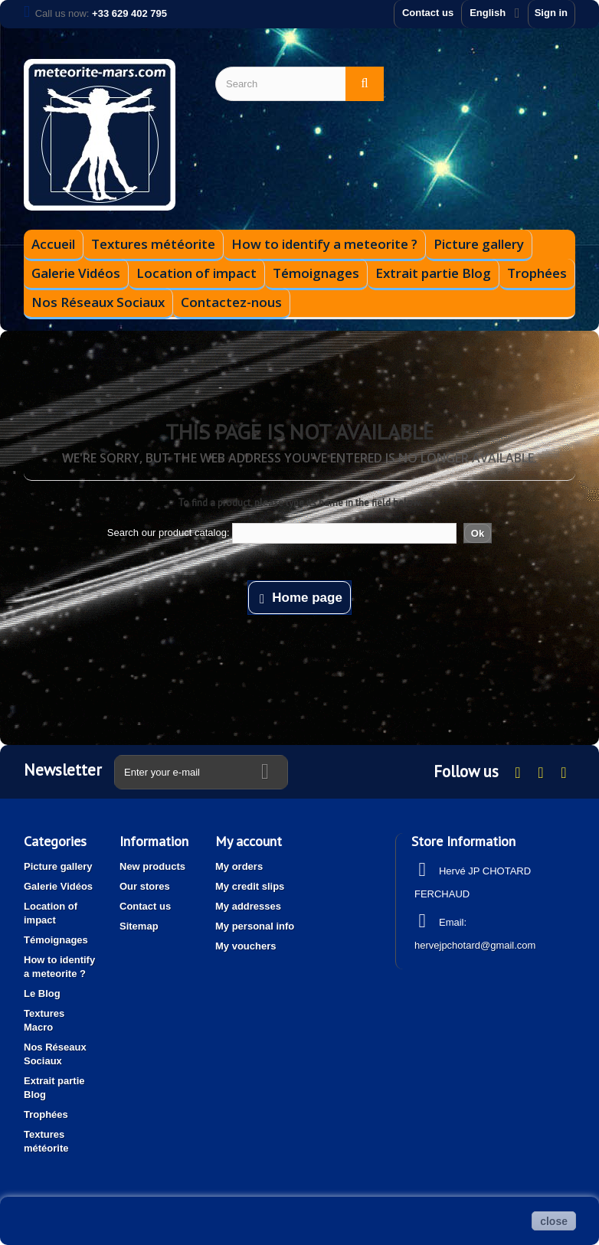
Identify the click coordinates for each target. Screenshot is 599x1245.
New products (152, 866)
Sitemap (139, 926)
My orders (239, 866)
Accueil (53, 244)
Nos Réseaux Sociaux (98, 302)
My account (248, 841)
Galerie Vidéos (75, 273)
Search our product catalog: (168, 532)
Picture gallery (479, 244)
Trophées (537, 273)
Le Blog (42, 993)
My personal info (254, 926)
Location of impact (196, 273)
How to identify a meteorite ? (324, 244)
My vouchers (245, 946)
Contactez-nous (231, 302)
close (554, 1221)
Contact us (427, 12)
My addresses (248, 906)
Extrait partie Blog (433, 273)
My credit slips (249, 886)
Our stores (144, 886)
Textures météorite (153, 244)
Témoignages (316, 273)
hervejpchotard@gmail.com (474, 945)
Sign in (551, 12)
